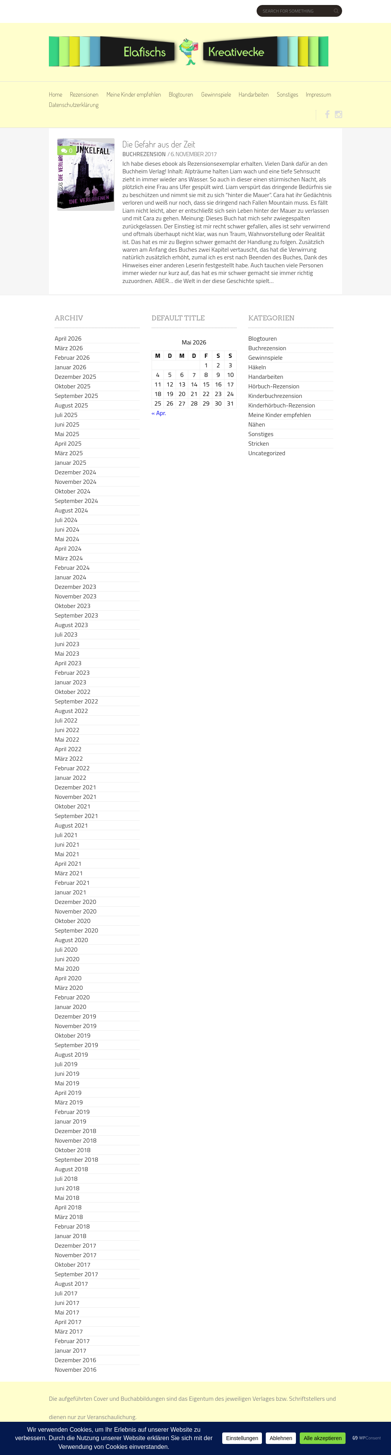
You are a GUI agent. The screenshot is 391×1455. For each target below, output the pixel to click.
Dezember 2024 (75, 472)
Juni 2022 (67, 729)
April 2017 (68, 1321)
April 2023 (68, 663)
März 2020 (69, 987)
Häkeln (257, 367)
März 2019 (69, 1102)
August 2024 (71, 510)
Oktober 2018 (72, 1149)
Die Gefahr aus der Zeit (158, 143)
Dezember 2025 (75, 376)
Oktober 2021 (72, 806)
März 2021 (69, 873)
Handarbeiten (254, 94)
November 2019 (75, 1025)
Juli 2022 (66, 720)
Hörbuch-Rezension (273, 386)
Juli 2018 (66, 1178)
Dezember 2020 (75, 901)
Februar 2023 (72, 672)
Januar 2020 (70, 1006)
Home (55, 94)
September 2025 (76, 395)
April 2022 (68, 748)
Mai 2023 (67, 653)
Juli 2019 (66, 1064)
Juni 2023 (67, 643)
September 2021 (76, 815)
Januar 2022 (70, 777)
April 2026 (68, 338)
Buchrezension (144, 154)
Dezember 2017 (75, 1245)
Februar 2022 (72, 768)
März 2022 (69, 758)
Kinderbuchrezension (275, 395)
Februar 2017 (72, 1340)
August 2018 (71, 1169)
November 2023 (75, 596)
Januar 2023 (70, 682)
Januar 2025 (70, 462)
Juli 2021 (66, 834)
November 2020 (75, 911)
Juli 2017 (66, 1293)
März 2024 (69, 558)
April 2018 (68, 1207)
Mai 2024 (67, 538)
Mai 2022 (67, 739)
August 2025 (71, 405)
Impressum (318, 94)
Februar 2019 (72, 1111)
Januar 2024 (70, 577)
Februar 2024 (72, 567)
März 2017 (69, 1331)
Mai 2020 (67, 968)
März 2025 (69, 453)
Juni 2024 (67, 529)
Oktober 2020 (72, 920)
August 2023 (71, 624)
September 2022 (76, 701)
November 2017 (75, 1254)
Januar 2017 (70, 1350)
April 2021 (68, 863)
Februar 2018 (72, 1226)
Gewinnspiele (216, 94)
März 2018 (69, 1216)
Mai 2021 (67, 853)
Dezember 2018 (75, 1130)
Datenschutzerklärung (74, 104)
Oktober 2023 (72, 605)
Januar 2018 (70, 1235)
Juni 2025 (67, 424)
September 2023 (76, 615)
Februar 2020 (72, 997)
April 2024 (68, 548)
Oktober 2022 (72, 691)
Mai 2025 (67, 433)
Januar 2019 (70, 1121)
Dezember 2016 (75, 1359)
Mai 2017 (67, 1312)
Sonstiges (287, 94)
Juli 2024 (66, 519)
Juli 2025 (66, 414)
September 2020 (76, 930)
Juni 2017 (67, 1302)
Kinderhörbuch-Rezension (281, 405)
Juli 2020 (66, 949)
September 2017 (76, 1274)
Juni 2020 (67, 959)
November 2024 (75, 481)
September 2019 (76, 1044)
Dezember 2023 (75, 586)
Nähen (256, 424)
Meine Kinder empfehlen (134, 94)
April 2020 (68, 978)
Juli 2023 (66, 634)
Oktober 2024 (72, 491)
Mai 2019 (67, 1083)
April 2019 (68, 1092)
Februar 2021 (72, 882)
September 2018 (76, 1159)
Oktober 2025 (72, 386)
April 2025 (68, 443)
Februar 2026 (72, 357)
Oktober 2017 (72, 1264)
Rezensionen (84, 94)
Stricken (258, 443)
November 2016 (75, 1369)
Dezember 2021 (75, 787)
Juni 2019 (67, 1073)
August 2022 (71, 710)
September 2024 (76, 500)
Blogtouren (181, 94)
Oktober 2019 (72, 1035)
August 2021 (71, 825)
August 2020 (71, 939)
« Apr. (159, 412)
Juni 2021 (67, 844)
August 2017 (71, 1283)
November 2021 (75, 796)
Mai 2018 (67, 1197)
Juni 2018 (67, 1188)
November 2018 (75, 1140)
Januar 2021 (70, 892)
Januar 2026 (70, 367)
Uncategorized (266, 453)
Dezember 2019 (75, 1016)
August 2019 (71, 1054)
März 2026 (69, 347)
